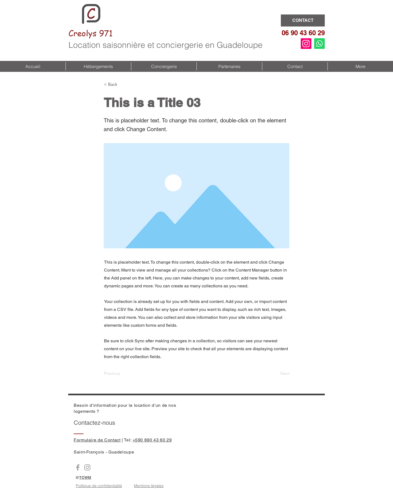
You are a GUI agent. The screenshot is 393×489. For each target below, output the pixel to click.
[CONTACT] (303, 20)
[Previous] (122, 373)
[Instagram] (306, 43)
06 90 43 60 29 (303, 33)
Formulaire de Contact (97, 440)
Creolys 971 (91, 33)
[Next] (276, 373)
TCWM (85, 477)
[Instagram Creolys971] (87, 467)
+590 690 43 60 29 (152, 440)
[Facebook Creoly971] (78, 467)
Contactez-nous (94, 422)
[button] (98, 66)
